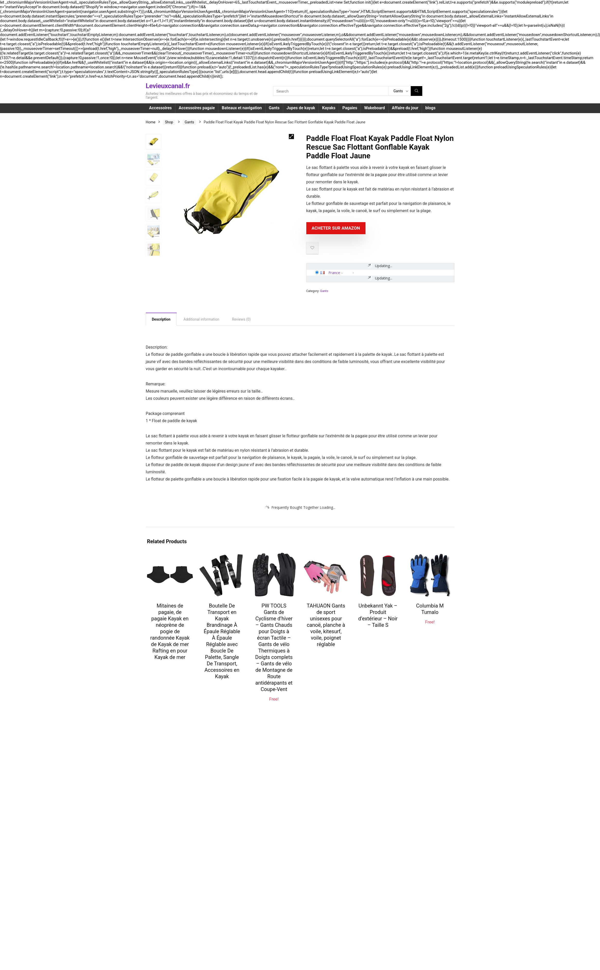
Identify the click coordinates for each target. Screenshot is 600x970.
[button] (291, 136)
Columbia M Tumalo (430, 609)
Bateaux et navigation (242, 107)
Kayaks (328, 107)
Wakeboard (374, 107)
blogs (430, 107)
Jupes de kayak (300, 107)
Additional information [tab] (201, 319)
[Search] (416, 91)
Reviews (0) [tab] (241, 319)
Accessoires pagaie (197, 107)
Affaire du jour (405, 107)
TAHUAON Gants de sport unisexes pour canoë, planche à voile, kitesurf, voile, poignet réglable (326, 625)
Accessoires (160, 107)
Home (151, 122)
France (334, 272)
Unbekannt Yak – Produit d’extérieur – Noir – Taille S (378, 615)
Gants (274, 107)
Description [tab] (161, 319)
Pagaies (349, 107)
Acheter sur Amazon (336, 228)
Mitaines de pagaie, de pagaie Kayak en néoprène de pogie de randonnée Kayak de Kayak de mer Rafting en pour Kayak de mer (170, 631)
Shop (169, 122)
